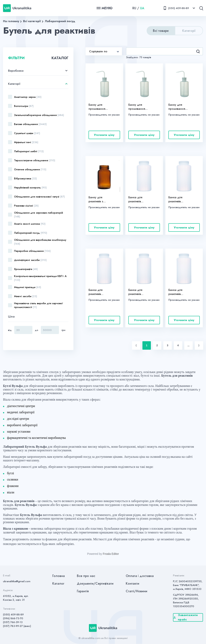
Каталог (58, 583)
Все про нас (86, 576)
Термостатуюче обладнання (34, 160)
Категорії (189, 30)
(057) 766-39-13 (13, 622)
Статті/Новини (136, 591)
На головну (11, 21)
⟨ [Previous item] (136, 345)
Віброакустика (25, 178)
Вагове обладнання (30, 124)
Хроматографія (26, 269)
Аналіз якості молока (29, 224)
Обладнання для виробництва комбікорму (40, 242)
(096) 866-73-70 (13, 618)
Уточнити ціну (104, 135)
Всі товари (161, 30)
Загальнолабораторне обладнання (39, 115)
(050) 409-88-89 (13, 614)
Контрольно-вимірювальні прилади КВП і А (40, 278)
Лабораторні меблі (29, 151)
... (188, 345)
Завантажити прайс (185, 617)
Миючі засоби (25, 296)
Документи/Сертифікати (95, 583)
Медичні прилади (27, 287)
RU (134, 8)
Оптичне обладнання (30, 169)
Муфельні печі (26, 142)
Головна (58, 576)
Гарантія (83, 591)
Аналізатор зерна (27, 97)
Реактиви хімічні (26, 206)
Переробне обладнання (32, 251)
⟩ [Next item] (198, 345)
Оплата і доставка (140, 576)
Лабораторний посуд (60, 21)
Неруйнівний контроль (30, 187)
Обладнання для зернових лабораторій (38, 214)
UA (142, 8)
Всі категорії (32, 21)
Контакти (132, 583)
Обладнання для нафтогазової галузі (39, 196)
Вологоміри (24, 106)
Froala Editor (111, 553)
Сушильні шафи (27, 133)
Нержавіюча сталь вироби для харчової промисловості (38, 305)
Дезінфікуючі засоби (30, 260)
